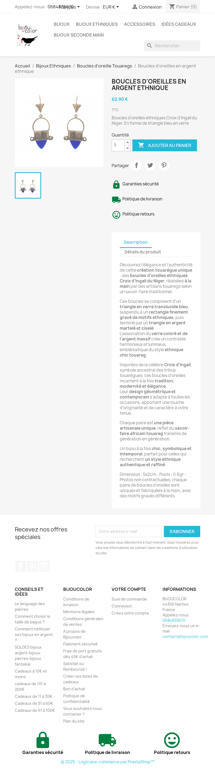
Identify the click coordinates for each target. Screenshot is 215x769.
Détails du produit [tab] (143, 252)
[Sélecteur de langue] (70, 7)
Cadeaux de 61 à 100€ (35, 710)
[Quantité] (118, 145)
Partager (136, 165)
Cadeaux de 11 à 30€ (33, 696)
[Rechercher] (172, 45)
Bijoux (62, 24)
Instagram (44, 566)
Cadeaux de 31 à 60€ (34, 703)
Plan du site (73, 721)
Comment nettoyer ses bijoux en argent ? (34, 634)
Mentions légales (79, 611)
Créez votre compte (130, 613)
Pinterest (163, 165)
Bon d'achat (74, 688)
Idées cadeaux (178, 24)
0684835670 (174, 620)
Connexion (122, 606)
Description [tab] (136, 242)
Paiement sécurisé (80, 643)
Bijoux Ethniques (97, 24)
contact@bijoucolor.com (185, 636)
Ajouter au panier (164, 145)
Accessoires (139, 24)
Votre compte (129, 589)
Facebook (20, 566)
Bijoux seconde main (79, 35)
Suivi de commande (129, 599)
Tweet (150, 165)
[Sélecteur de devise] (112, 7)
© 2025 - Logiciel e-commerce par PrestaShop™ (107, 762)
